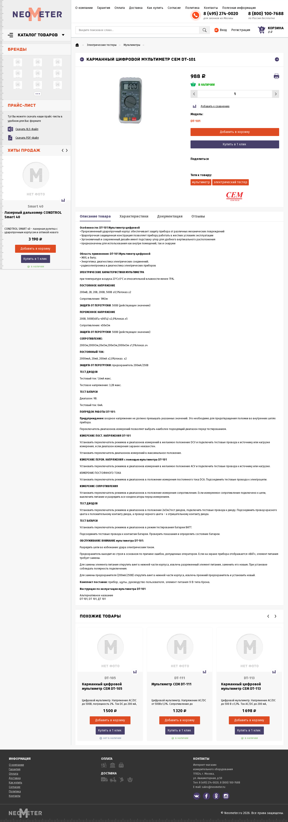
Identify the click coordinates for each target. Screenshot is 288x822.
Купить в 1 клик (35, 259)
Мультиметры (132, 45)
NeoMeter (37, 14)
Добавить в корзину (235, 132)
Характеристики (134, 216)
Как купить (155, 8)
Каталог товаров (38, 35)
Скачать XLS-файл (27, 129)
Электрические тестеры (102, 45)
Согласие (174, 8)
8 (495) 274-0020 (220, 13)
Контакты (211, 8)
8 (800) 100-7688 (266, 13)
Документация (170, 216)
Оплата (120, 8)
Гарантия (103, 8)
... (37, 93)
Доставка (135, 8)
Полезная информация (239, 8)
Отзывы (198, 216)
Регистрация (240, 30)
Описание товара (95, 216)
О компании (84, 8)
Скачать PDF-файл (27, 137)
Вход (223, 30)
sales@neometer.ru (213, 787)
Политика (192, 8)
